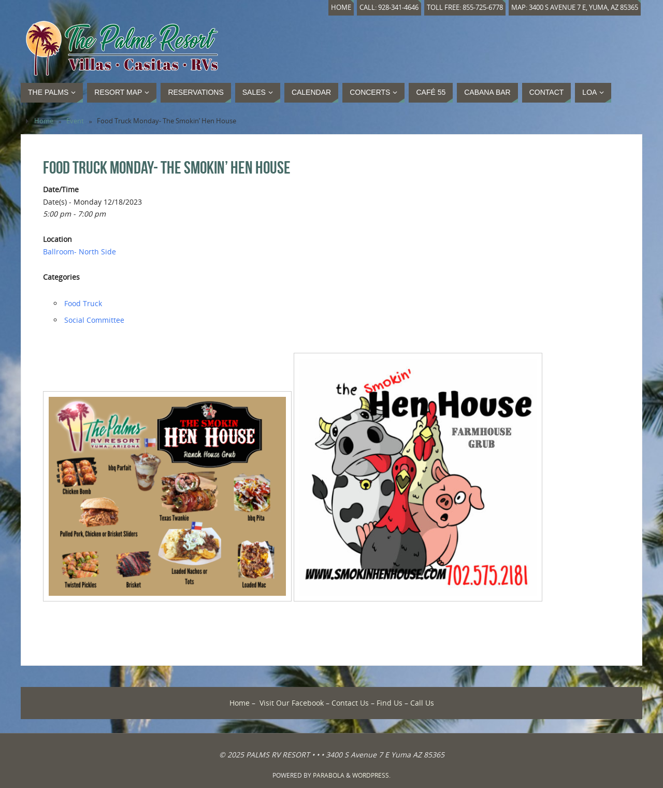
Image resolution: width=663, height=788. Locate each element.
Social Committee (94, 320)
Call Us (422, 703)
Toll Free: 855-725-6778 (465, 7)
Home (341, 7)
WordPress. (371, 775)
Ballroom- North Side (79, 251)
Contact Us (350, 703)
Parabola (328, 775)
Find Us (389, 703)
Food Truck (83, 303)
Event (75, 121)
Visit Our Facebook (292, 703)
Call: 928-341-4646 (389, 7)
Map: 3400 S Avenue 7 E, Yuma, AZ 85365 (574, 7)
